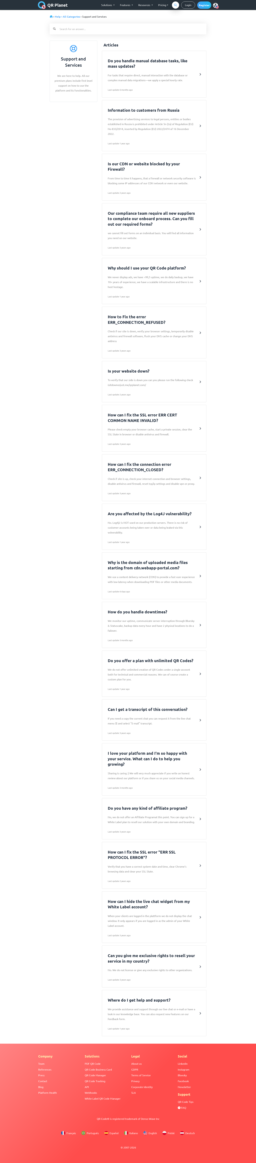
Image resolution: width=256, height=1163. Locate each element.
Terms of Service (141, 1075)
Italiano (131, 1133)
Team (41, 1063)
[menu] (215, 5)
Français (68, 1133)
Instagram (183, 1069)
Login (188, 5)
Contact (42, 1081)
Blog (40, 1086)
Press (41, 1075)
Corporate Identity (142, 1086)
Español (111, 1133)
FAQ (182, 1107)
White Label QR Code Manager (102, 1098)
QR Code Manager (95, 1075)
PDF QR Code (93, 1063)
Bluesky (182, 1075)
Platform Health (47, 1092)
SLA (133, 1092)
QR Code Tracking (95, 1081)
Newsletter (184, 1086)
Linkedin (183, 1063)
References (44, 1069)
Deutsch (187, 1133)
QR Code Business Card (98, 1069)
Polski (168, 1133)
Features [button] (125, 5)
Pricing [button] (162, 5)
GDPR (134, 1069)
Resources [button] (144, 5)
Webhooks (91, 1092)
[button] (204, 5)
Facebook (183, 1081)
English (150, 1133)
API (87, 1086)
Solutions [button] (107, 5)
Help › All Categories (67, 16)
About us (136, 1063)
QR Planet (53, 5)
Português (90, 1133)
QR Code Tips (185, 1101)
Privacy (135, 1081)
